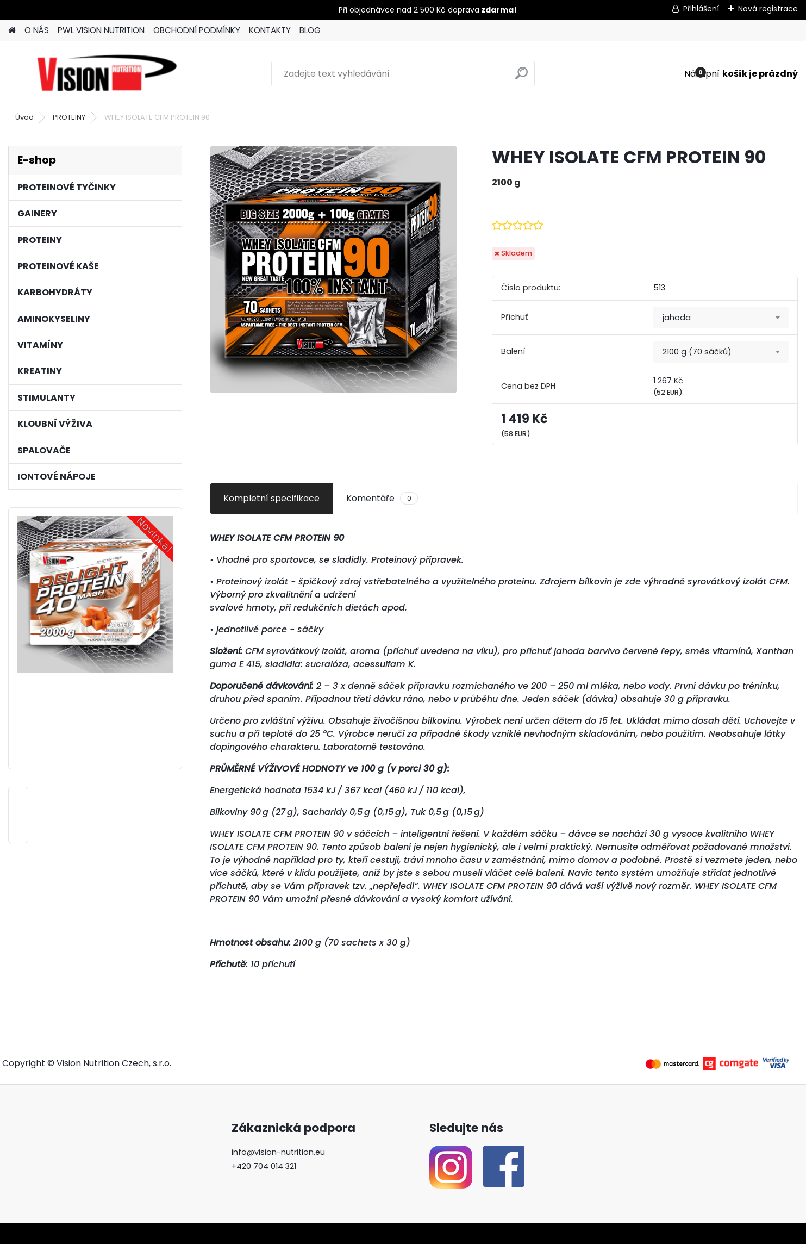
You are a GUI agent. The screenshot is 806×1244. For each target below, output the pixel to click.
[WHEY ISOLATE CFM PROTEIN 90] (333, 269)
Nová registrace (768, 8)
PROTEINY (69, 117)
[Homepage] (12, 30)
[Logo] (107, 74)
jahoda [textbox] (677, 317)
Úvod (24, 117)
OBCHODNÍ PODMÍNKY (196, 30)
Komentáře (381, 498)
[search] (521, 77)
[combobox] (720, 317)
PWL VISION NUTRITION (101, 30)
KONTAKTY (270, 30)
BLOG (310, 30)
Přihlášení (701, 8)
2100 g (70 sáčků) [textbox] (697, 351)
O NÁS (36, 30)
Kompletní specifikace (271, 498)
